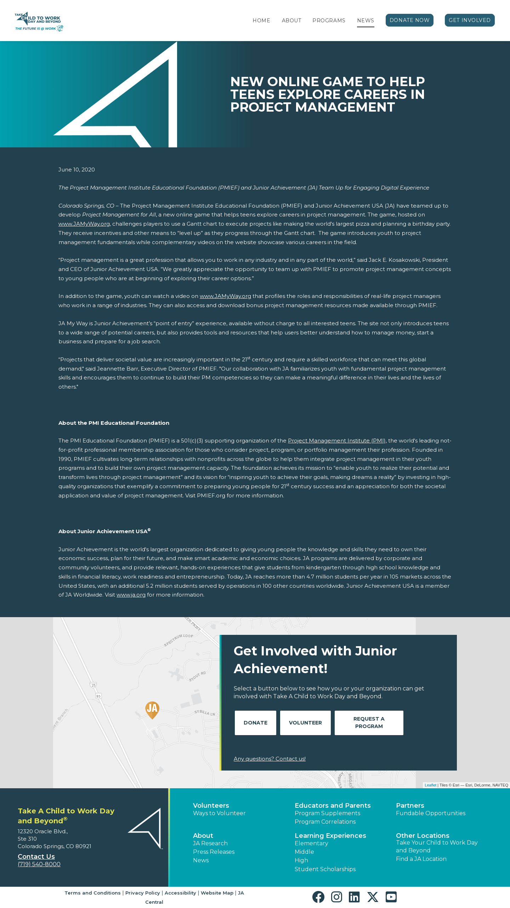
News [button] (201, 860)
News (365, 20)
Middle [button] (304, 851)
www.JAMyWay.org (84, 223)
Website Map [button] (217, 893)
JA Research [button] (210, 843)
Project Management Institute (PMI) (337, 440)
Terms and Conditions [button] (92, 893)
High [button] (301, 860)
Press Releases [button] (213, 851)
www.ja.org (131, 594)
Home (261, 20)
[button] (320, 897)
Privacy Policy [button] (142, 893)
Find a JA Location (421, 859)
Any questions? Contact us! (270, 758)
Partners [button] (410, 805)
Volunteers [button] (211, 805)
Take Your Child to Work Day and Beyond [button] (437, 846)
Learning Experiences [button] (330, 836)
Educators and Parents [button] (333, 805)
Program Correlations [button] (325, 821)
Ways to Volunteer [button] (219, 813)
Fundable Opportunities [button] (430, 813)
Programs (328, 20)
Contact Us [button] (36, 856)
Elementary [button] (311, 843)
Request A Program (369, 722)
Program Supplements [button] (327, 813)
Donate (255, 723)
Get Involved (470, 20)
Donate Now (410, 20)
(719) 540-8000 (39, 864)
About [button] (203, 836)
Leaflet (430, 785)
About (291, 20)
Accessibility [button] (180, 893)
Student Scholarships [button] (325, 869)
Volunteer (305, 723)
